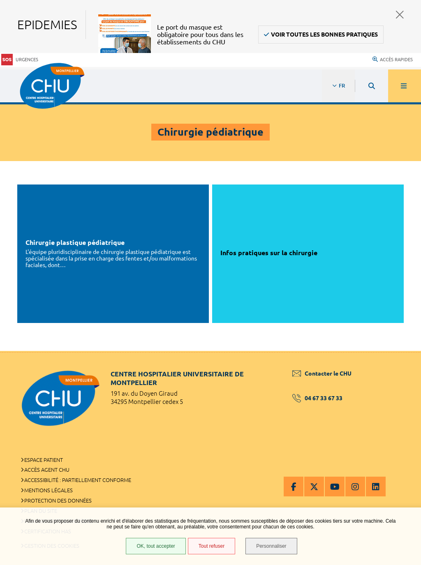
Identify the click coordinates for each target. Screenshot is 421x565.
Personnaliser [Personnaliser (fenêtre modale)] (271, 546)
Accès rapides (392, 59)
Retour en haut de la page (400, 351)
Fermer (400, 14)
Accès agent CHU (46, 470)
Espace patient (43, 460)
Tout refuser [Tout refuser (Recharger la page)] (211, 546)
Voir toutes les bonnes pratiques (324, 34)
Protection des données (58, 500)
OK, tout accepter (155, 546)
